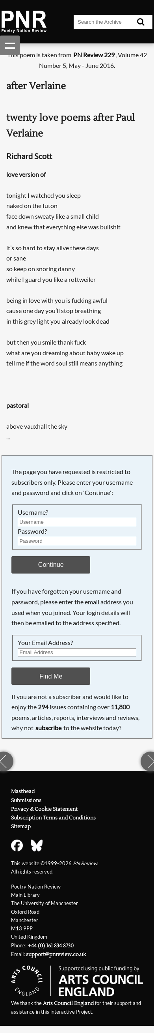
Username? (33, 512)
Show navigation (10, 45)
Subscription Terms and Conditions (53, 818)
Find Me (51, 676)
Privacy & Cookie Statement (44, 809)
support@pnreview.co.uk (56, 954)
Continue (51, 564)
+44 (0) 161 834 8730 (51, 946)
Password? (32, 531)
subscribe (48, 727)
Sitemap (21, 826)
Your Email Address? (45, 642)
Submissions (26, 800)
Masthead (23, 791)
